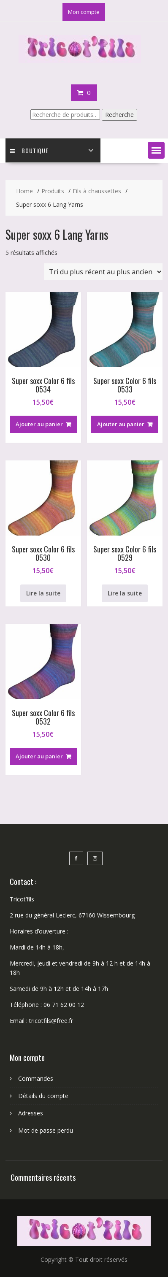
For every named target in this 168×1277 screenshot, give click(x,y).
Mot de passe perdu (45, 1130)
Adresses (30, 1113)
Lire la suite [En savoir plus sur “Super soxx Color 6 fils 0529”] (125, 593)
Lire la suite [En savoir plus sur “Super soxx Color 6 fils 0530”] (43, 593)
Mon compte (84, 12)
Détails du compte (43, 1096)
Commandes (35, 1078)
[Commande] (103, 271)
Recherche (119, 115)
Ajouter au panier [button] (39, 424)
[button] (156, 150)
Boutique (29, 150)
